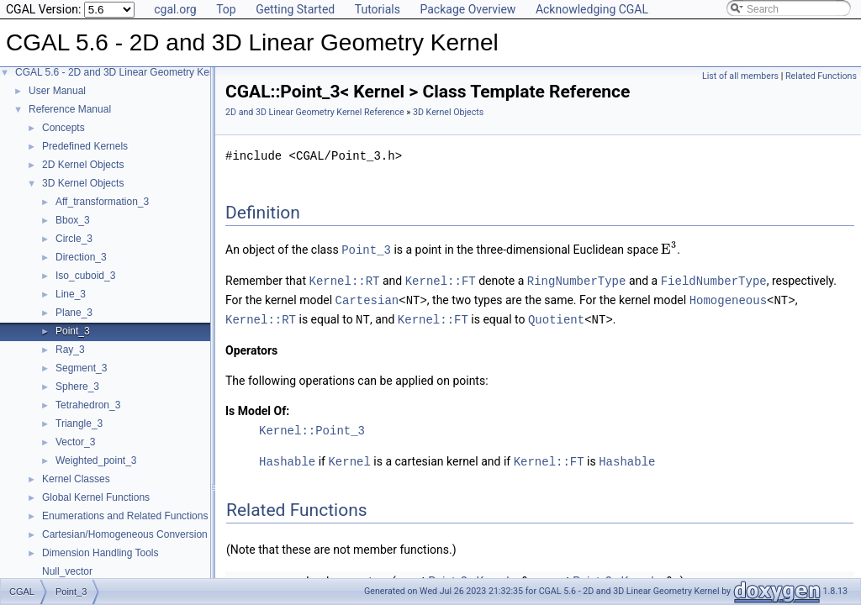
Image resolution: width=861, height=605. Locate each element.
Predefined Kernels (85, 146)
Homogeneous (728, 298)
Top (226, 9)
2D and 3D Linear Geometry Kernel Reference (314, 112)
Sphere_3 (77, 386)
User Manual (57, 91)
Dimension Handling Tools (100, 553)
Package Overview (467, 9)
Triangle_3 (79, 423)
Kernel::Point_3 (312, 427)
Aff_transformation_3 (102, 202)
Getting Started (295, 9)
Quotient (556, 316)
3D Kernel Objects (83, 183)
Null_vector (67, 571)
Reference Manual (70, 109)
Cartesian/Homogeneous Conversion (125, 534)
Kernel (349, 458)
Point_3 (72, 331)
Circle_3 (73, 239)
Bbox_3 (72, 220)
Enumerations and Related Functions (125, 516)
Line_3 (70, 294)
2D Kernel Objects (83, 165)
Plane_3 (73, 312)
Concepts (63, 128)
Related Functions (821, 76)
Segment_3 (81, 368)
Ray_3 (70, 349)
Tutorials (377, 9)
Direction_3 (81, 257)
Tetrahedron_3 (87, 405)
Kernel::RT (344, 279)
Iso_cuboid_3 (85, 275)
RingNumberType (576, 279)
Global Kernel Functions (96, 497)
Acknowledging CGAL (592, 9)
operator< (364, 577)
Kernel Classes (76, 479)
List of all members (740, 76)
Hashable (287, 458)
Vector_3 (75, 442)
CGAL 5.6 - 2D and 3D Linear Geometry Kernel (120, 72)
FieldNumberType (714, 279)
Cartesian (367, 298)
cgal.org (175, 9)
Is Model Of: (257, 407)
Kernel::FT (440, 279)
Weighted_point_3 (96, 460)
